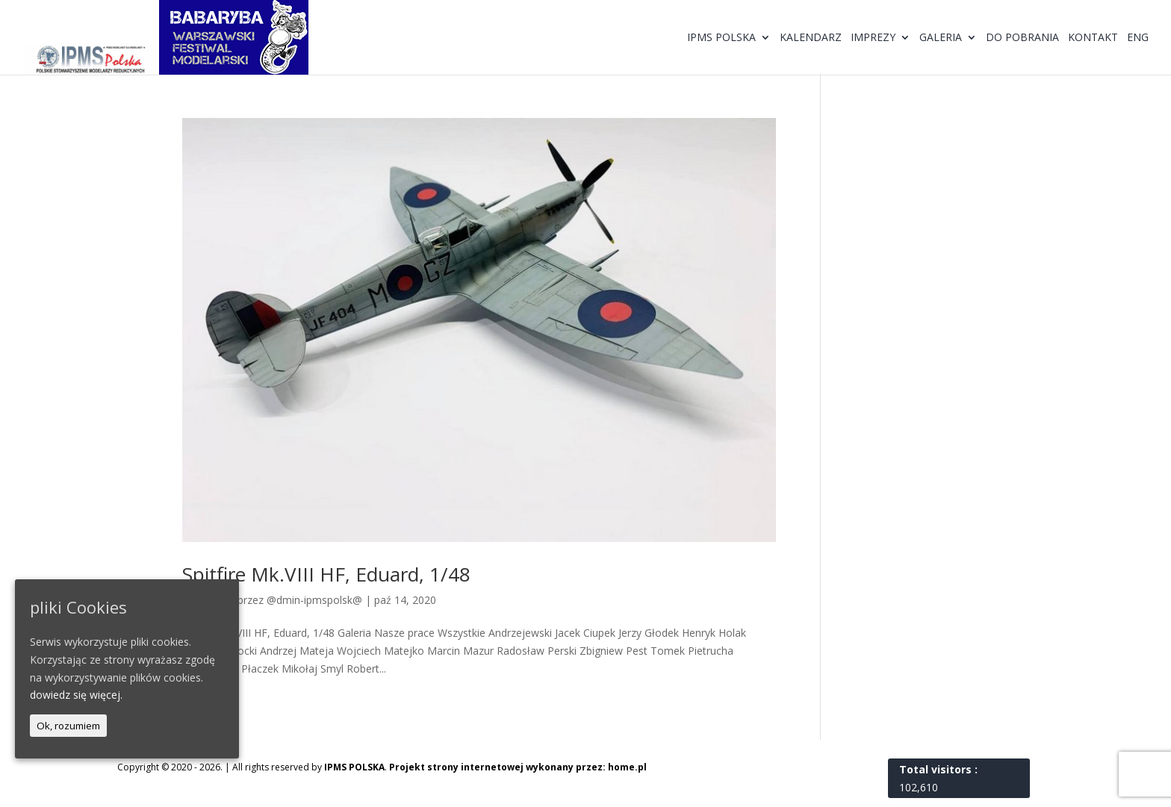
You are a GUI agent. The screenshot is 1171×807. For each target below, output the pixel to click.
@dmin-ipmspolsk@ (314, 600)
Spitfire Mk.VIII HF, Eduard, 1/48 (326, 574)
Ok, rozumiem (68, 725)
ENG (1138, 38)
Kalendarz (811, 38)
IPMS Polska (721, 38)
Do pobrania (1022, 38)
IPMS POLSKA (354, 767)
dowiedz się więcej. (76, 695)
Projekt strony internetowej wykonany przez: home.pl (518, 767)
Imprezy (873, 38)
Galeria (940, 38)
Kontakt (1093, 38)
